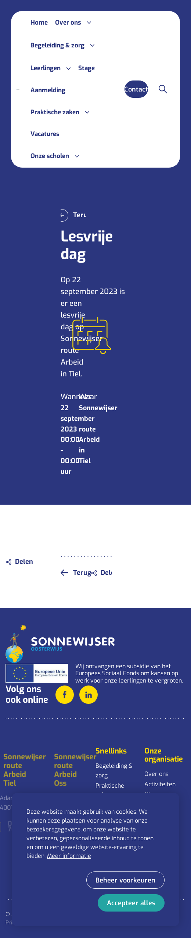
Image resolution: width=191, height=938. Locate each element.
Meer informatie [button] (69, 856)
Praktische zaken (110, 790)
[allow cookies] (131, 903)
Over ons (156, 774)
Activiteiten (160, 784)
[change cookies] (125, 880)
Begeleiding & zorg (114, 770)
